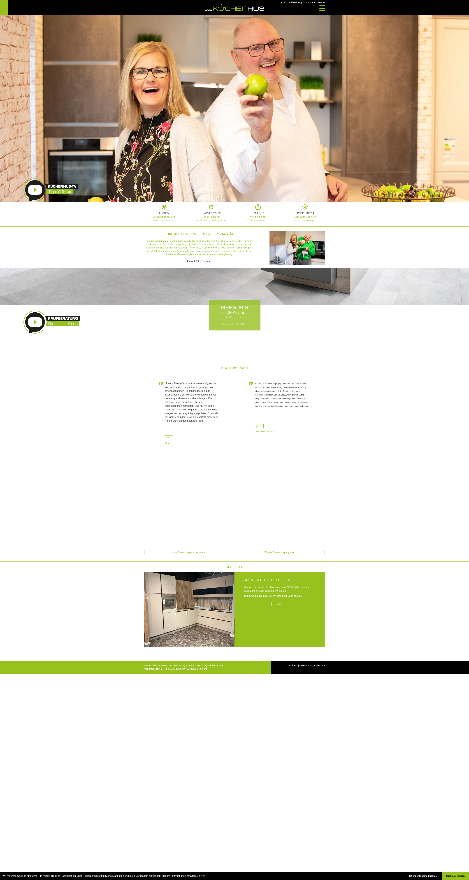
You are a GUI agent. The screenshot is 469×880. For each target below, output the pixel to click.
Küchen (164, 213)
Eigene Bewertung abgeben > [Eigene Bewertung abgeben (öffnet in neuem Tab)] (280, 552)
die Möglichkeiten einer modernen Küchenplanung (207, 254)
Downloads (291, 665)
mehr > (169, 437)
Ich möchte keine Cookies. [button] (423, 876)
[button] (206, 876)
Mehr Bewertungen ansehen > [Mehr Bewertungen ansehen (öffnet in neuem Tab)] (188, 552)
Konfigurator (305, 213)
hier (203, 876)
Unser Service (211, 213)
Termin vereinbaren (314, 2)
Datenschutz (305, 665)
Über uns (258, 213)
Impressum (319, 665)
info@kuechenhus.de (212, 665)
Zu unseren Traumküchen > (235, 324)
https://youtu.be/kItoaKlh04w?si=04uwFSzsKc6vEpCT (274, 595)
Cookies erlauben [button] (455, 876)
